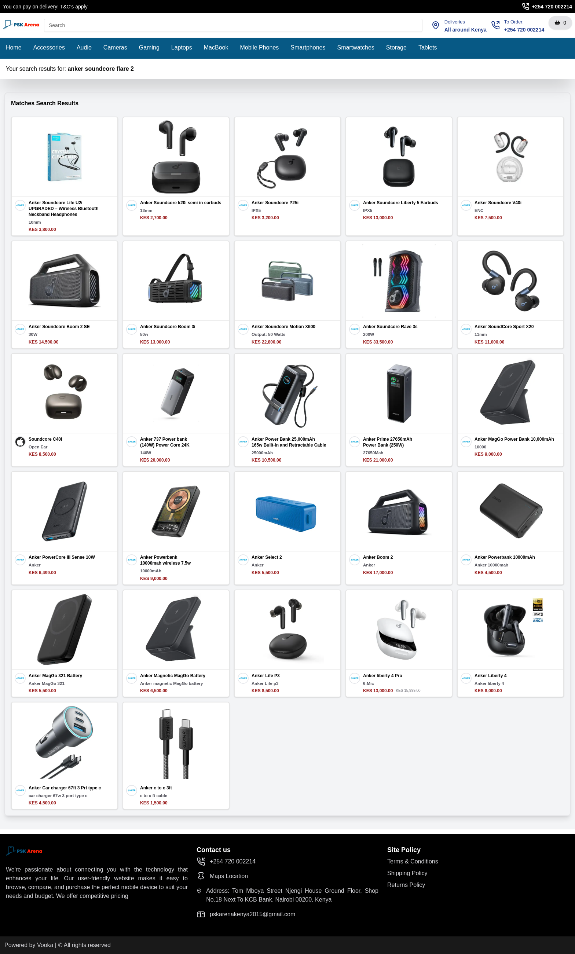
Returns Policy (406, 885)
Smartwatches (355, 47)
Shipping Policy (407, 873)
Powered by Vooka (28, 945)
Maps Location (222, 876)
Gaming (149, 47)
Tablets (427, 47)
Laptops (181, 47)
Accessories (49, 47)
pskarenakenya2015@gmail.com (246, 914)
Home (14, 47)
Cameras (115, 47)
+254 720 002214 (552, 7)
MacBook (216, 47)
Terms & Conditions (412, 861)
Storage (396, 47)
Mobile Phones (259, 47)
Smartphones (307, 47)
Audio (84, 47)
